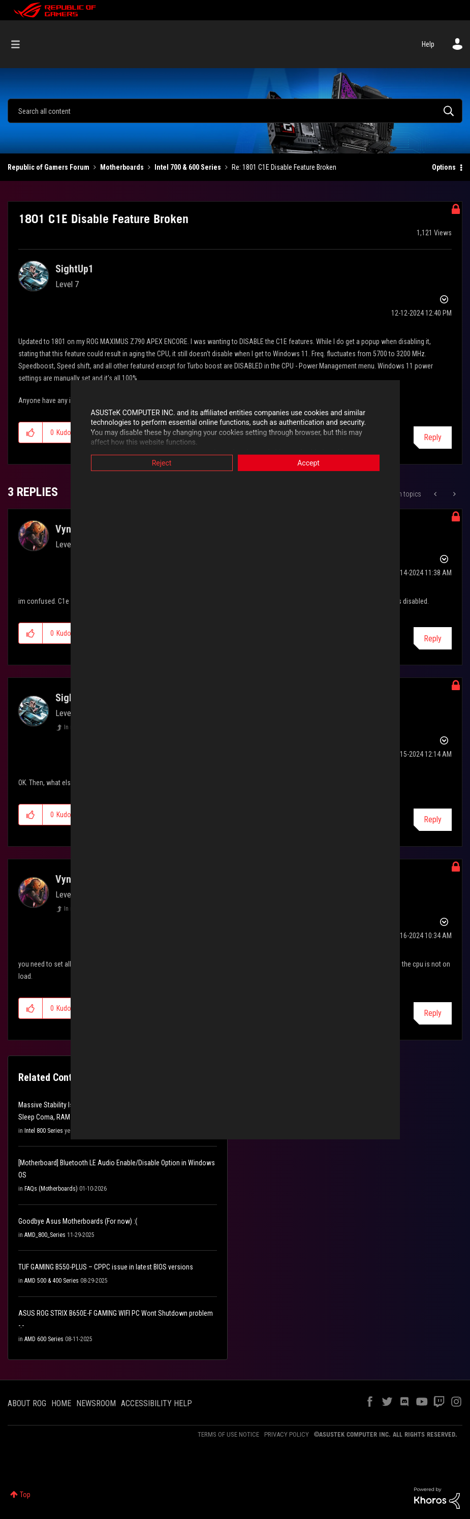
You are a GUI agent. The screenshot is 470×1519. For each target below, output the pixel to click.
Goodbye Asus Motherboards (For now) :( (77, 1221)
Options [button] (444, 167)
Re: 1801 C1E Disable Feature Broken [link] (284, 167)
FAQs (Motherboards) (51, 1188)
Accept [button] (308, 462)
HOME (61, 1403)
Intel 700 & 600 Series (187, 167)
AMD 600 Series (44, 1339)
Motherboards (122, 167)
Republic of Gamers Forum (48, 167)
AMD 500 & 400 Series (51, 1280)
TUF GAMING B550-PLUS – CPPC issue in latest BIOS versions (105, 1267)
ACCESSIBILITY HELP (156, 1403)
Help (428, 44)
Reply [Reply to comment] (433, 638)
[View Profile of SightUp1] (74, 269)
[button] (31, 432)
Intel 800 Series (43, 1130)
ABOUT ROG (27, 1403)
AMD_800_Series (45, 1234)
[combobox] (235, 111)
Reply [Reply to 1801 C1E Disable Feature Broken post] (433, 437)
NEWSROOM (96, 1403)
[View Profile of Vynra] (67, 529)
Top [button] (25, 1495)
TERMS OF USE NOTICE (228, 1434)
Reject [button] (162, 462)
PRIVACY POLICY (286, 1434)
